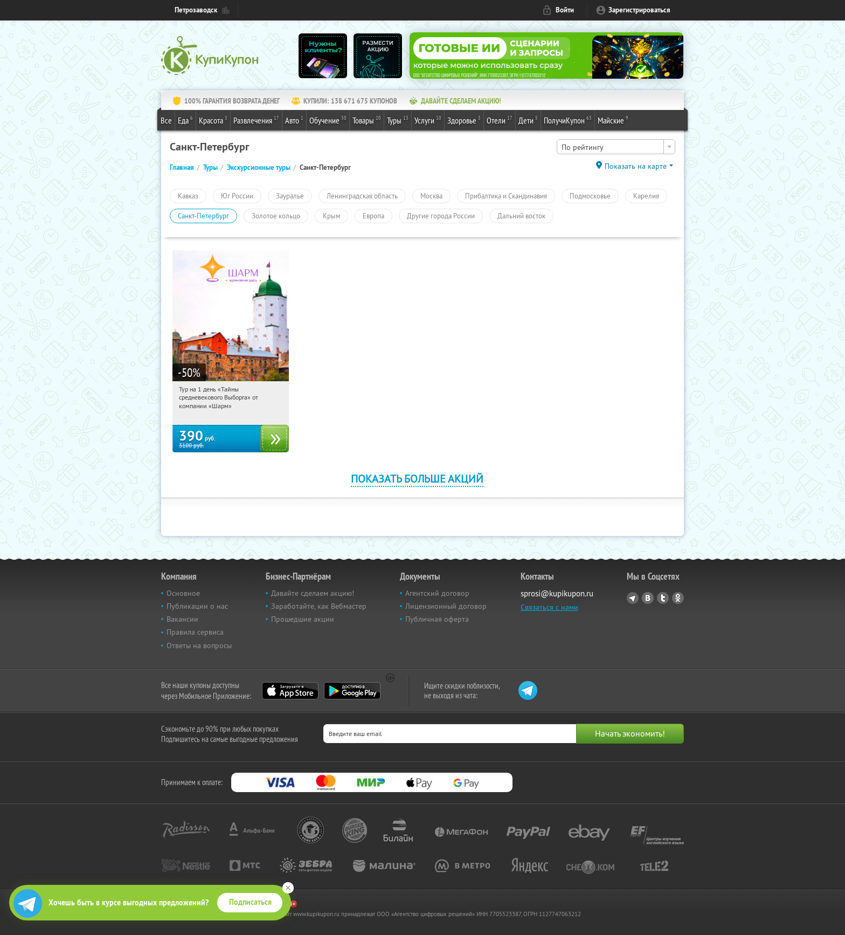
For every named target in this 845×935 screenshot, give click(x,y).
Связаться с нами (549, 607)
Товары (366, 120)
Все (166, 120)
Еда (185, 120)
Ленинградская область (362, 195)
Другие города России (441, 215)
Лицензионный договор (446, 606)
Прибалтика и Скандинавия (506, 195)
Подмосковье (590, 195)
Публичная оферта (437, 619)
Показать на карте (636, 166)
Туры (397, 120)
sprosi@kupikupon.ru (557, 593)
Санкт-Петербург (203, 215)
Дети (528, 120)
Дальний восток (521, 215)
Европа (373, 215)
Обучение (328, 120)
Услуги (427, 120)
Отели (499, 120)
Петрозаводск (196, 10)
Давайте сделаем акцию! (312, 593)
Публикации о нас (197, 606)
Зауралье (290, 195)
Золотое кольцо (276, 215)
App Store (290, 690)
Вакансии (182, 619)
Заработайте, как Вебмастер (318, 606)
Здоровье (464, 120)
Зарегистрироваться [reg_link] (639, 10)
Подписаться (250, 902)
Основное (183, 593)
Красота (213, 120)
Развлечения (256, 120)
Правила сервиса (195, 632)
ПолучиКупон (568, 120)
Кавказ (188, 195)
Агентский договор (437, 593)
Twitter (663, 598)
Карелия (646, 195)
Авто (294, 120)
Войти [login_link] (565, 10)
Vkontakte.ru (648, 598)
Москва (431, 195)
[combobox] (616, 146)
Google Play (352, 690)
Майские (613, 120)
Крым (331, 215)
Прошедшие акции (302, 619)
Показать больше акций (417, 478)
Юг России (237, 195)
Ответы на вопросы (199, 645)
